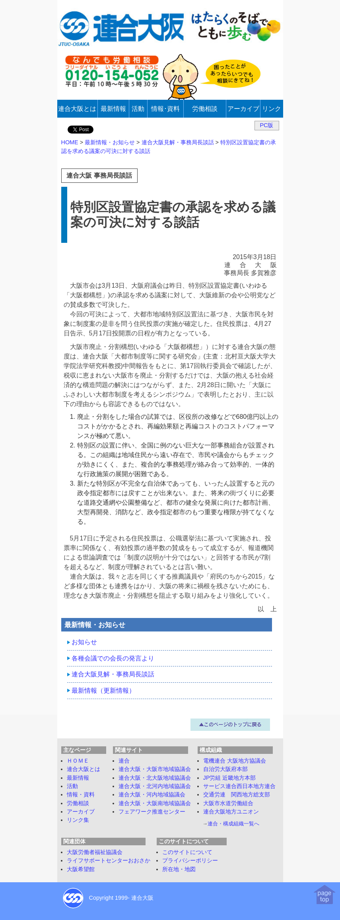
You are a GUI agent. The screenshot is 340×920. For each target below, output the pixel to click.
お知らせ (84, 642)
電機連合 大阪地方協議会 (234, 760)
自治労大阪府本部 (225, 769)
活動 (72, 786)
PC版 (267, 125)
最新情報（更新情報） (103, 690)
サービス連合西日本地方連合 (239, 786)
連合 (124, 760)
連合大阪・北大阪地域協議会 (155, 778)
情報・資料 (81, 794)
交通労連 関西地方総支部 (236, 794)
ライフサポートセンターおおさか (108, 860)
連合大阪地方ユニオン (231, 811)
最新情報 (78, 778)
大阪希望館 (81, 869)
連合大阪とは (83, 769)
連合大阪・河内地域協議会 (152, 794)
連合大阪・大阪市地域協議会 (155, 769)
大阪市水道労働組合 (228, 803)
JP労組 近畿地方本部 (229, 778)
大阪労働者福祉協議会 (94, 852)
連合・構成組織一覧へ (233, 824)
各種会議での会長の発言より (113, 658)
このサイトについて (187, 852)
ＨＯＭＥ (78, 760)
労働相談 (78, 803)
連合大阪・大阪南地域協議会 (155, 803)
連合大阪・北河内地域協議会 (155, 786)
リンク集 (78, 820)
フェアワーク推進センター (152, 811)
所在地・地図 (179, 869)
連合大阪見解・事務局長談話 (113, 674)
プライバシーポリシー (190, 860)
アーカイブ (81, 811)
